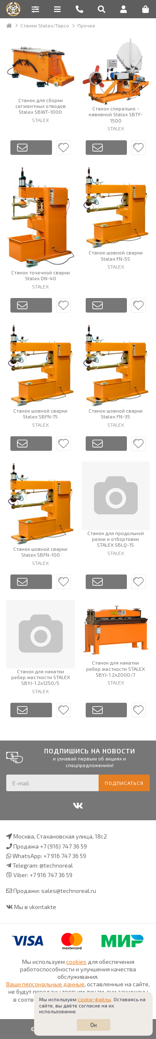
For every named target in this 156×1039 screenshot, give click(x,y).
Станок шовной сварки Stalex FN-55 (116, 255)
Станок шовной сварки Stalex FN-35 (116, 413)
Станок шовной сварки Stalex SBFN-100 (40, 551)
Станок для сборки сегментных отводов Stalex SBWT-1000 (40, 106)
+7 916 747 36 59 (64, 855)
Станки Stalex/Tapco (44, 25)
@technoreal (56, 865)
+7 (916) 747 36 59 (63, 846)
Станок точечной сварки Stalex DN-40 (40, 275)
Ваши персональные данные (45, 984)
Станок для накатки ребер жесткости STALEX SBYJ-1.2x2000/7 (115, 668)
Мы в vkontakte (35, 906)
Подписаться (124, 783)
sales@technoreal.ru (68, 890)
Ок (93, 1024)
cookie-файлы (94, 999)
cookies (76, 961)
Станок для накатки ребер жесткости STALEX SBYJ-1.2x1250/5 (40, 677)
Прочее (86, 25)
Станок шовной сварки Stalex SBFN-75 (40, 413)
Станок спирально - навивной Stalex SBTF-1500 (116, 114)
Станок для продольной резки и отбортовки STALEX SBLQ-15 (115, 539)
